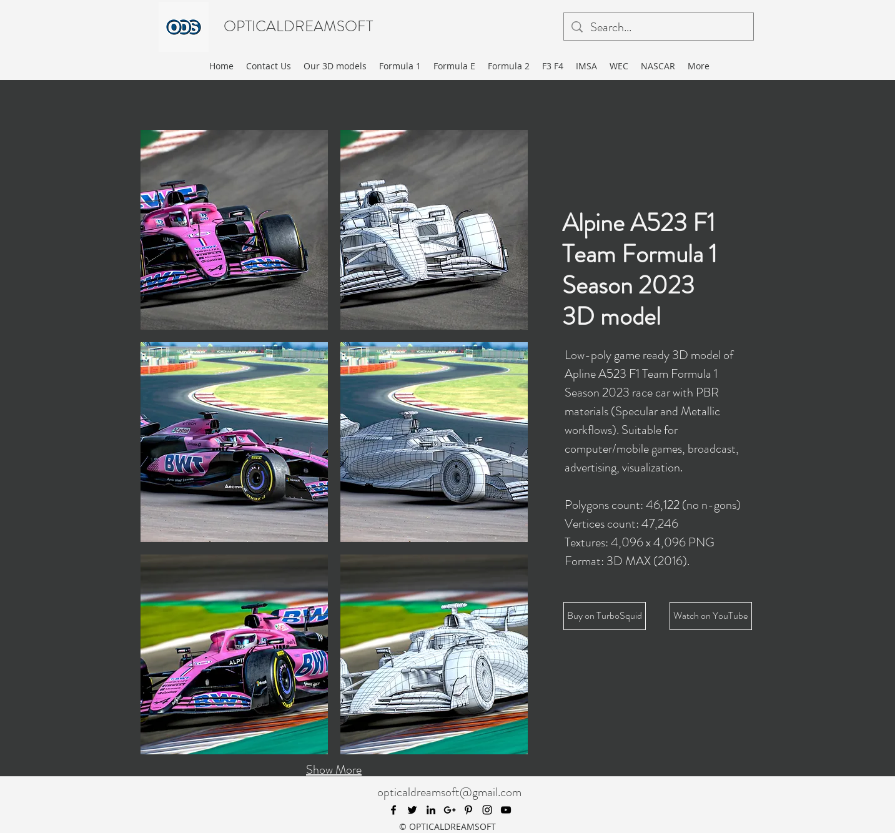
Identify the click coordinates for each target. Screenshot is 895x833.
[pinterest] (468, 810)
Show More (334, 770)
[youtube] (506, 810)
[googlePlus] (449, 810)
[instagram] (487, 810)
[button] (234, 230)
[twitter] (412, 810)
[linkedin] (431, 810)
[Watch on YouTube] (711, 616)
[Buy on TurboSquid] (604, 616)
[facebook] (393, 810)
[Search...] (658, 27)
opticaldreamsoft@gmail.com (449, 792)
